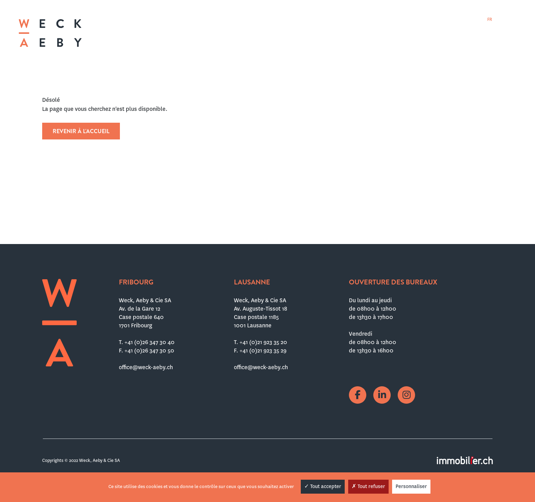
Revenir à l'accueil (81, 131)
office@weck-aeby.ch (146, 367)
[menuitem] (489, 19)
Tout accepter (322, 486)
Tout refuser (368, 486)
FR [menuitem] (489, 19)
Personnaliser (411, 486)
